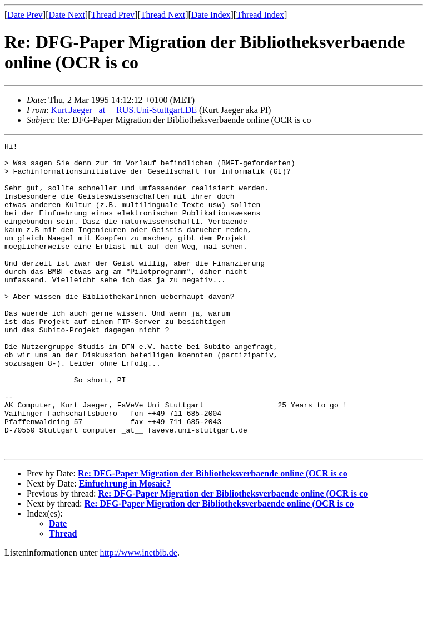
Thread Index (260, 14)
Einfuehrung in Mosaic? (125, 545)
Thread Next (163, 14)
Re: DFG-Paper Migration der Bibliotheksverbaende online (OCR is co (212, 535)
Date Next (67, 14)
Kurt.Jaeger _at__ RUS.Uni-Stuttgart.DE (124, 110)
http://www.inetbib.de (138, 614)
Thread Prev (113, 14)
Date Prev (25, 14)
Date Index (211, 14)
